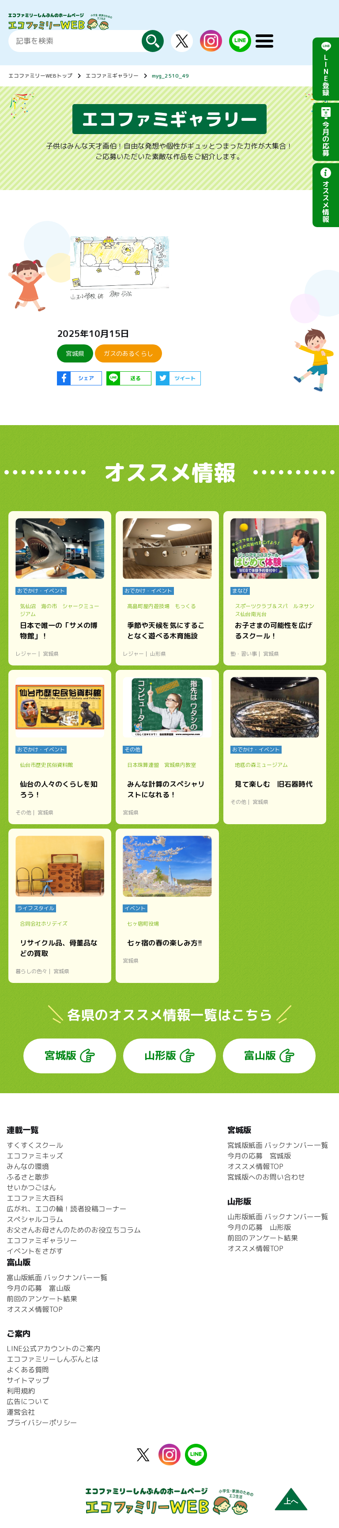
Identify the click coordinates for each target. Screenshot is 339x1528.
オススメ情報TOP (255, 1166)
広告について (28, 1401)
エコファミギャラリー (112, 75)
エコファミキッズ (35, 1156)
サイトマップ (28, 1380)
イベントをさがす (35, 1251)
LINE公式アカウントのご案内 (53, 1348)
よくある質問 (28, 1370)
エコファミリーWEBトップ (40, 75)
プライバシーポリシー (42, 1422)
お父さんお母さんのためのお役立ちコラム (74, 1230)
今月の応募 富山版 (38, 1288)
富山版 (260, 1055)
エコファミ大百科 (35, 1198)
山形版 (160, 1055)
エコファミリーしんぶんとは (52, 1359)
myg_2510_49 (170, 75)
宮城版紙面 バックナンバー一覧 (277, 1145)
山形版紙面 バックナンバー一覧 (277, 1217)
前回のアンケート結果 (262, 1238)
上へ (291, 1501)
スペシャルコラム (35, 1219)
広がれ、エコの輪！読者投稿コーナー (67, 1209)
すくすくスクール (35, 1145)
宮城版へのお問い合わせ (266, 1177)
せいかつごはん (31, 1187)
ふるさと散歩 (28, 1177)
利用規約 (21, 1391)
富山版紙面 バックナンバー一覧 (57, 1277)
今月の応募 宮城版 (259, 1156)
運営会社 (21, 1412)
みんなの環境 (28, 1166)
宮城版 (60, 1055)
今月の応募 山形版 (259, 1227)
